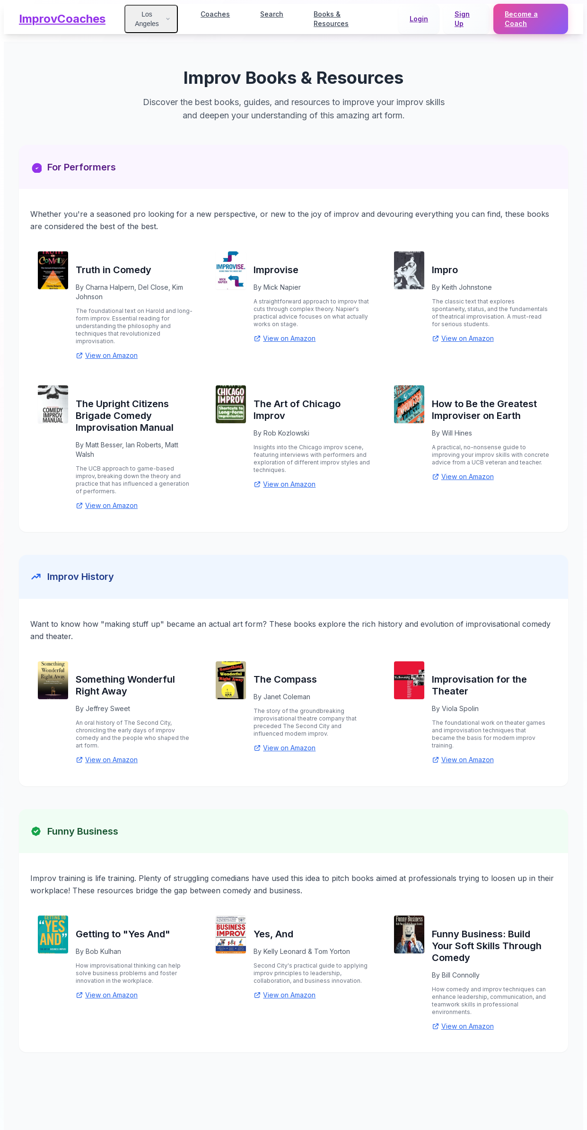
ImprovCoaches (62, 19)
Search (271, 14)
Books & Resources (331, 18)
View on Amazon (107, 355)
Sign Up (462, 18)
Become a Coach (521, 18)
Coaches (215, 14)
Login (419, 19)
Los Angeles (153, 18)
